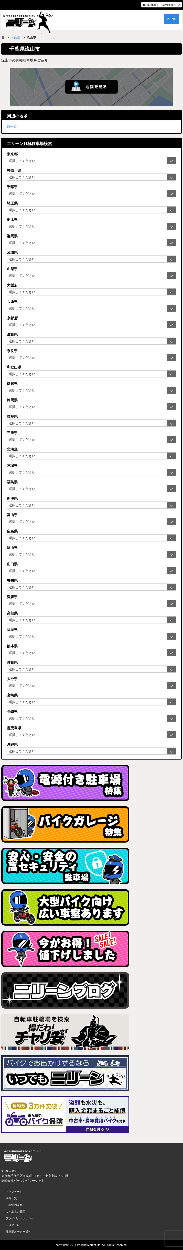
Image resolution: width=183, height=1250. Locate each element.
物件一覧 (11, 1198)
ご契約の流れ (14, 1204)
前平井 (12, 126)
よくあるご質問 (15, 1211)
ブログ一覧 (13, 1224)
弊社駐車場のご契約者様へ (159, 4)
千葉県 (15, 37)
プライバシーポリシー (20, 1218)
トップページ (14, 1191)
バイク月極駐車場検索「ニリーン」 (23, 1156)
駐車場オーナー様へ (18, 1231)
